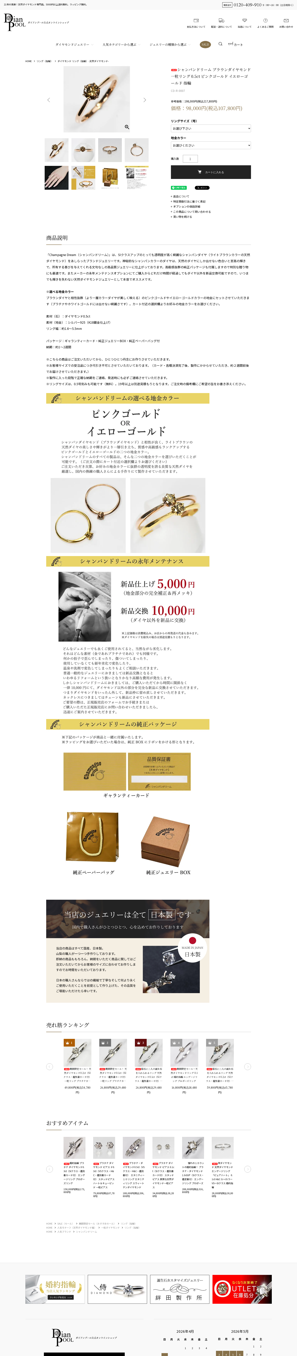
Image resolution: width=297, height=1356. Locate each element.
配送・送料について (221, 22)
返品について (181, 196)
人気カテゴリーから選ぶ (119, 44)
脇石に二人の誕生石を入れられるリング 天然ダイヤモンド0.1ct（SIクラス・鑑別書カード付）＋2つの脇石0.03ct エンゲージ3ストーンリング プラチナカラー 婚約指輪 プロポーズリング (148, 1075)
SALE (205, 45)
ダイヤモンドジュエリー (72, 44)
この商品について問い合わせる (192, 212)
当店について (245, 22)
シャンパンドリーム (86, 1231)
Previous (49, 99)
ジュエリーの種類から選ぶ (168, 44)
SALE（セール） (65, 1223)
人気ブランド (64, 1231)
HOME (28, 61)
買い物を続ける (182, 217)
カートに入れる (211, 172)
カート (235, 44)
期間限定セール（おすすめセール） (97, 1223)
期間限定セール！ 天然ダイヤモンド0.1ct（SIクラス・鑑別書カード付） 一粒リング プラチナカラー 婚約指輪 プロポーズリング (113, 1075)
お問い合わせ (286, 22)
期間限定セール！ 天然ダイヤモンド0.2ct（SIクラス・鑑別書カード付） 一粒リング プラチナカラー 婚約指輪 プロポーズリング (77, 1075)
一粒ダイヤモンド (110, 1227)
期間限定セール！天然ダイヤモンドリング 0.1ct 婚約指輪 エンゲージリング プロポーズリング (184, 1074)
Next (144, 99)
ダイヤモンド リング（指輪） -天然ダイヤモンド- (83, 61)
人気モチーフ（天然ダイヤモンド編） (76, 1227)
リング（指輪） (45, 61)
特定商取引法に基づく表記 (189, 201)
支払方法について (196, 22)
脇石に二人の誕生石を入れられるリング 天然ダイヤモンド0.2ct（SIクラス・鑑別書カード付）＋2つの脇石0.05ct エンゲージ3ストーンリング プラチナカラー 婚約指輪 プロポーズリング (220, 1075)
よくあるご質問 (265, 22)
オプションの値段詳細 (186, 206)
